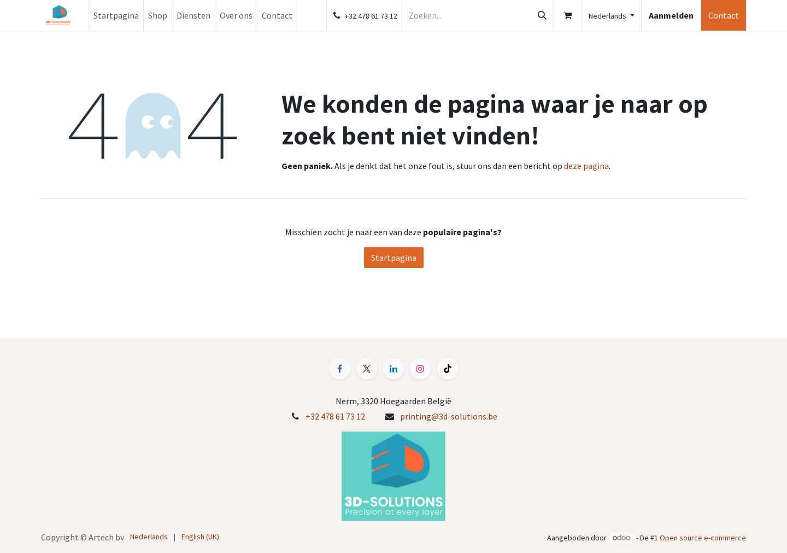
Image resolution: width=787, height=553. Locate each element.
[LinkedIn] (393, 369)
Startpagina (393, 257)
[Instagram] (420, 369)
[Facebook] (339, 369)
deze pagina (586, 165)
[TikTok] (448, 369)
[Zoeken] (542, 15)
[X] (367, 369)
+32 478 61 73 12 (335, 416)
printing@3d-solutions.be (448, 416)
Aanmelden (671, 15)
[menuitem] (116, 15)
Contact (723, 15)
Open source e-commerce (703, 538)
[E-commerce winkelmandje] (568, 15)
